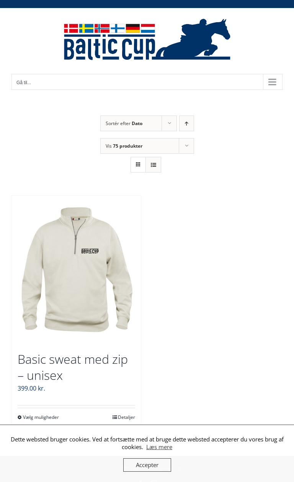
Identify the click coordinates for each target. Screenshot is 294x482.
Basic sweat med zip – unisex (73, 367)
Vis (124, 146)
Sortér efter (124, 123)
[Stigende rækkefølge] (186, 123)
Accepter (147, 465)
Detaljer (126, 417)
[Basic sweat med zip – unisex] (76, 270)
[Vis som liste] (153, 164)
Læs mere (159, 447)
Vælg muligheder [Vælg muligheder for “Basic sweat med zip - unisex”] (41, 417)
